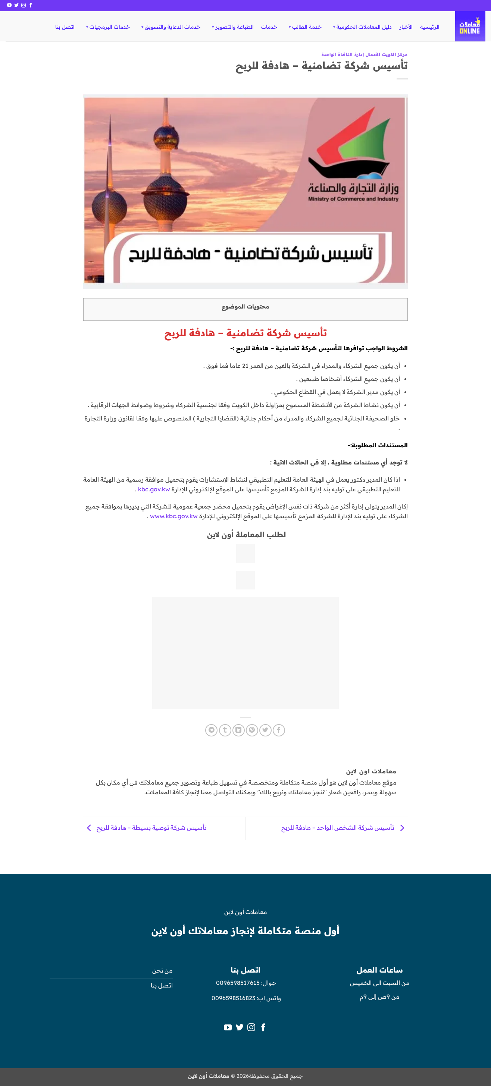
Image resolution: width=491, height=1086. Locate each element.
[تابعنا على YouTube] (9, 5)
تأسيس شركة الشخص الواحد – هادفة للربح (344, 828)
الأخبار (406, 27)
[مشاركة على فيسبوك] (279, 730)
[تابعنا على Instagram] (23, 5)
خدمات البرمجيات (107, 26)
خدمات (269, 27)
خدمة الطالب (304, 26)
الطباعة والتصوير (232, 26)
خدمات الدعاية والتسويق (170, 26)
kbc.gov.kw (154, 489)
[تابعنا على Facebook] (30, 5)
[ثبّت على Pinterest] (252, 730)
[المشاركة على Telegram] (211, 730)
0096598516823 (233, 998)
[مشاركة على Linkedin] (238, 730)
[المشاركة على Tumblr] (225, 730)
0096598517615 (237, 982)
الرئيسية (430, 27)
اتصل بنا (65, 27)
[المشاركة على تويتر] (265, 730)
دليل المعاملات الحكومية (361, 26)
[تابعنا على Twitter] (16, 5)
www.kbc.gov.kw (174, 516)
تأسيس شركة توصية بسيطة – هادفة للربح (145, 828)
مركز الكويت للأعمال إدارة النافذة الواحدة (365, 54)
